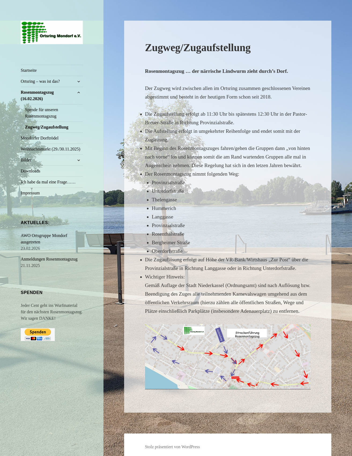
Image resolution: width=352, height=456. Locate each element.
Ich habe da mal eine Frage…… (48, 182)
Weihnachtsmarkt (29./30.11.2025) (50, 149)
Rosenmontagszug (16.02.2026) (37, 95)
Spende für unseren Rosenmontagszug (41, 112)
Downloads (30, 171)
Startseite (29, 70)
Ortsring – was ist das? (40, 81)
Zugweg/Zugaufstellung (46, 127)
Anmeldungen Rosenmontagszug (49, 259)
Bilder (26, 160)
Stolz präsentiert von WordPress (172, 446)
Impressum (30, 193)
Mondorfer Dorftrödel (39, 138)
